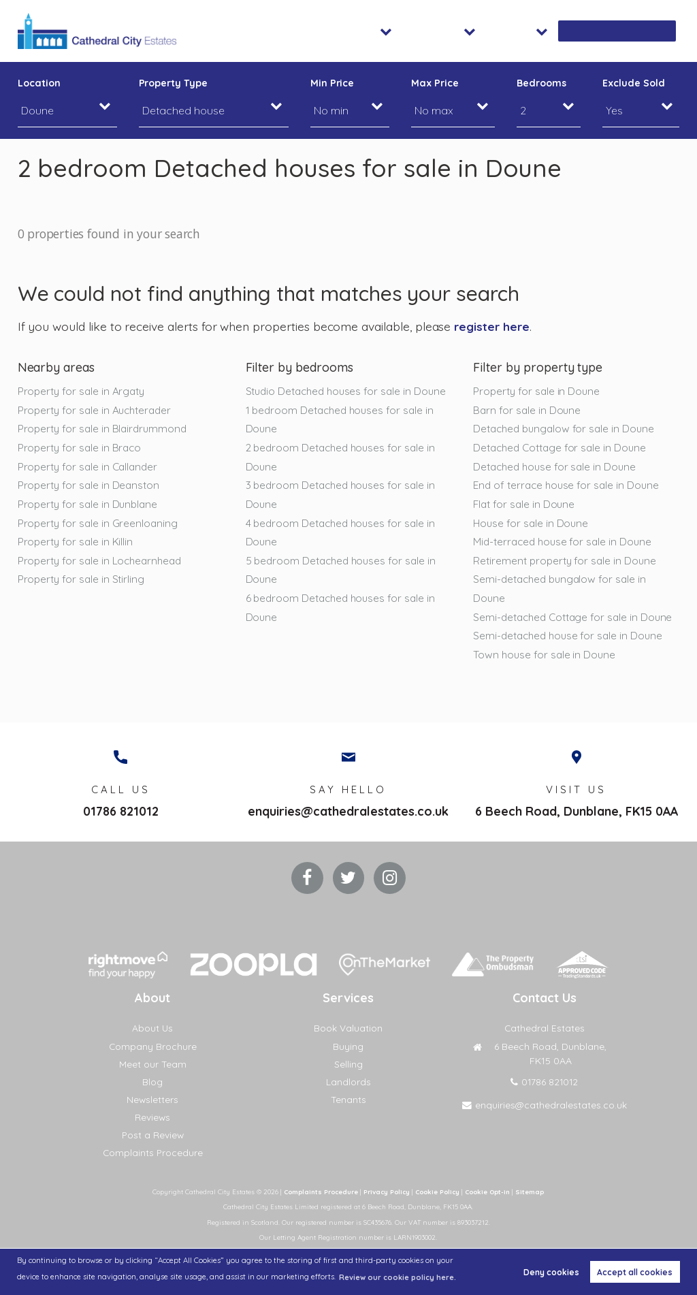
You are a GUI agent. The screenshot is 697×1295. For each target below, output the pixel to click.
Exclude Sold (633, 83)
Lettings (494, 31)
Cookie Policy (438, 1191)
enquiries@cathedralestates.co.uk (348, 808)
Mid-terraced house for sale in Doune (564, 544)
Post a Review (152, 1135)
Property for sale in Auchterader (97, 410)
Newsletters (153, 1099)
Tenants (348, 1099)
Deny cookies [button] (551, 1272)
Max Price (435, 83)
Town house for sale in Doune (545, 678)
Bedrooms (541, 83)
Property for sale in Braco (81, 448)
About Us (153, 1028)
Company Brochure (152, 1046)
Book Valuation (635, 31)
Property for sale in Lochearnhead (102, 563)
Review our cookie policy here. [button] (398, 1277)
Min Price (332, 83)
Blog (152, 1082)
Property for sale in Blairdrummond (105, 429)
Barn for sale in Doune (528, 410)
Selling (348, 1064)
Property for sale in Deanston (90, 487)
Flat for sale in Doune (525, 506)
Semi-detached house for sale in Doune (570, 658)
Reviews (153, 1117)
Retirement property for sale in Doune (567, 563)
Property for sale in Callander (90, 468)
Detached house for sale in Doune (557, 468)
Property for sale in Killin (77, 544)
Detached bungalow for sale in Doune (566, 429)
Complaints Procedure (153, 1153)
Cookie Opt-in (492, 1191)
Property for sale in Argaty (84, 391)
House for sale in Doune (531, 525)
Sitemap (536, 1191)
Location (39, 83)
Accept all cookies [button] (634, 1272)
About (555, 31)
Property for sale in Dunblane (90, 506)
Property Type (173, 83)
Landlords (348, 1082)
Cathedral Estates (544, 1028)
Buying (348, 1046)
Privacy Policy (384, 1191)
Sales (435, 31)
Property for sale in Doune (538, 391)
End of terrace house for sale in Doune (568, 487)
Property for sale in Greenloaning (99, 525)
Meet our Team (153, 1064)
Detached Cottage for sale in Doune (562, 448)
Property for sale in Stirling (83, 582)
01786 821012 (121, 808)
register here (492, 326)
